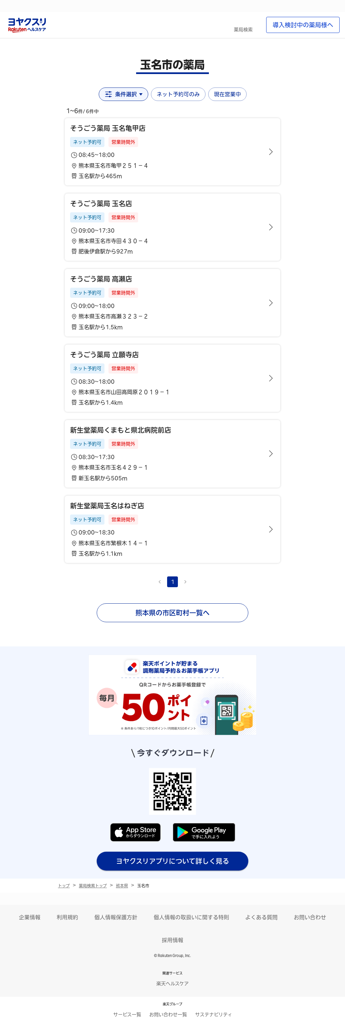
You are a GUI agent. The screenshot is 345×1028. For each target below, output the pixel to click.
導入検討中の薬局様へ (303, 25)
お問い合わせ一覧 (168, 1014)
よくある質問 (261, 917)
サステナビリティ (213, 1014)
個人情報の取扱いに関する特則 (191, 917)
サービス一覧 (127, 1014)
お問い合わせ (310, 917)
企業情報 (29, 917)
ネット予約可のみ (178, 94)
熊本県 (122, 886)
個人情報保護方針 (115, 917)
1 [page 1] (173, 581)
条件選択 (123, 94)
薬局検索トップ (93, 886)
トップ (64, 886)
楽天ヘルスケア (172, 983)
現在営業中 (227, 94)
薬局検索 (243, 29)
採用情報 (172, 940)
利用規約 (67, 917)
